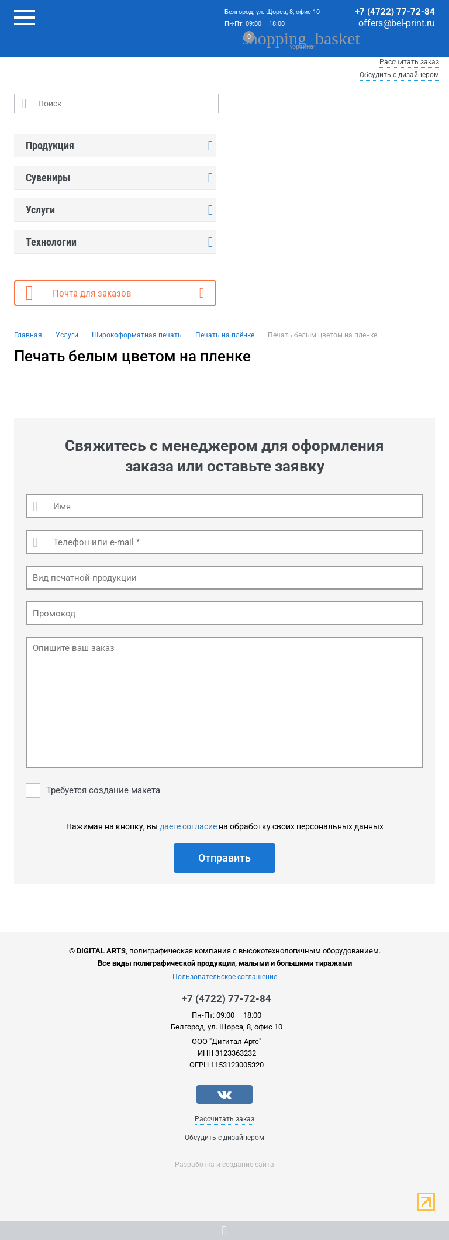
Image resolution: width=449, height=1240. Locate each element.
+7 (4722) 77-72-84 (395, 11)
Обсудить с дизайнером (399, 75)
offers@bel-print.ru (396, 23)
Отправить (224, 858)
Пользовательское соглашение (224, 977)
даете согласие (188, 826)
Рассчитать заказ (409, 62)
